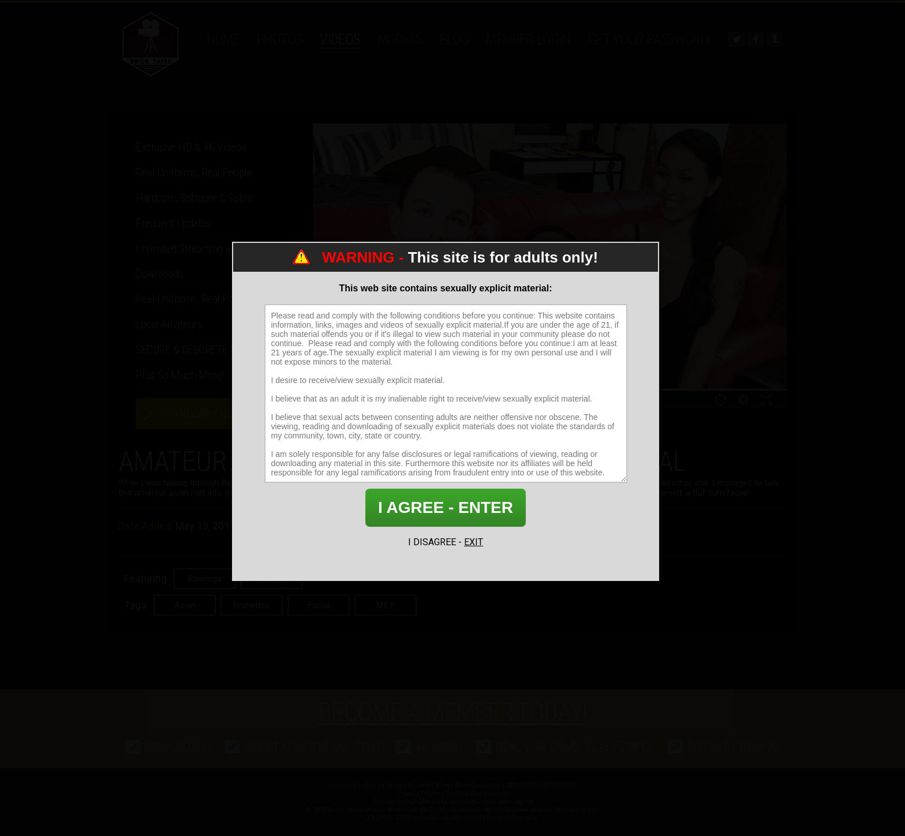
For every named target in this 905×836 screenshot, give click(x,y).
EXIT (473, 542)
